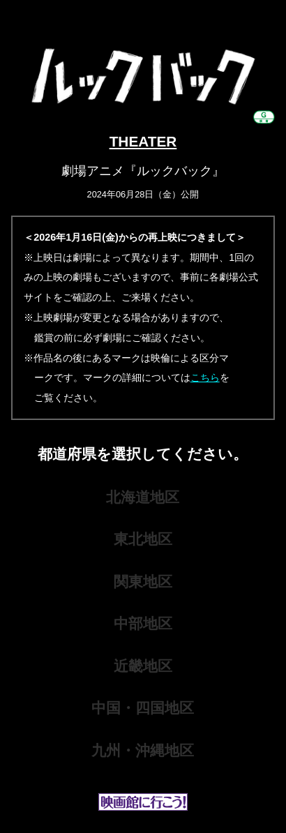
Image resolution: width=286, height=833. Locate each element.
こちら (205, 377)
